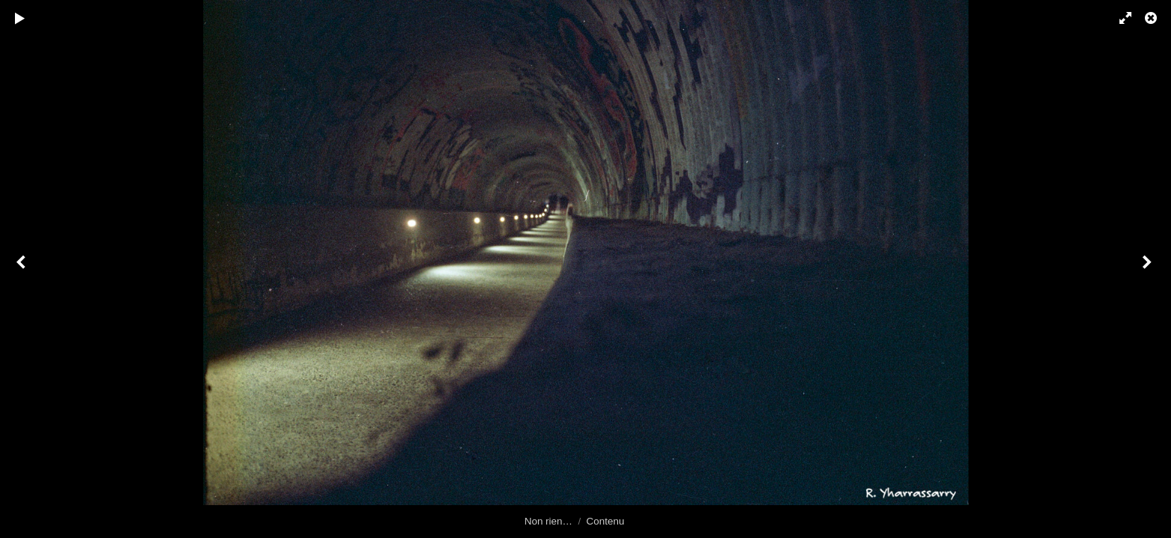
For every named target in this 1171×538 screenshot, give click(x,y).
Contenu (606, 521)
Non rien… (548, 521)
